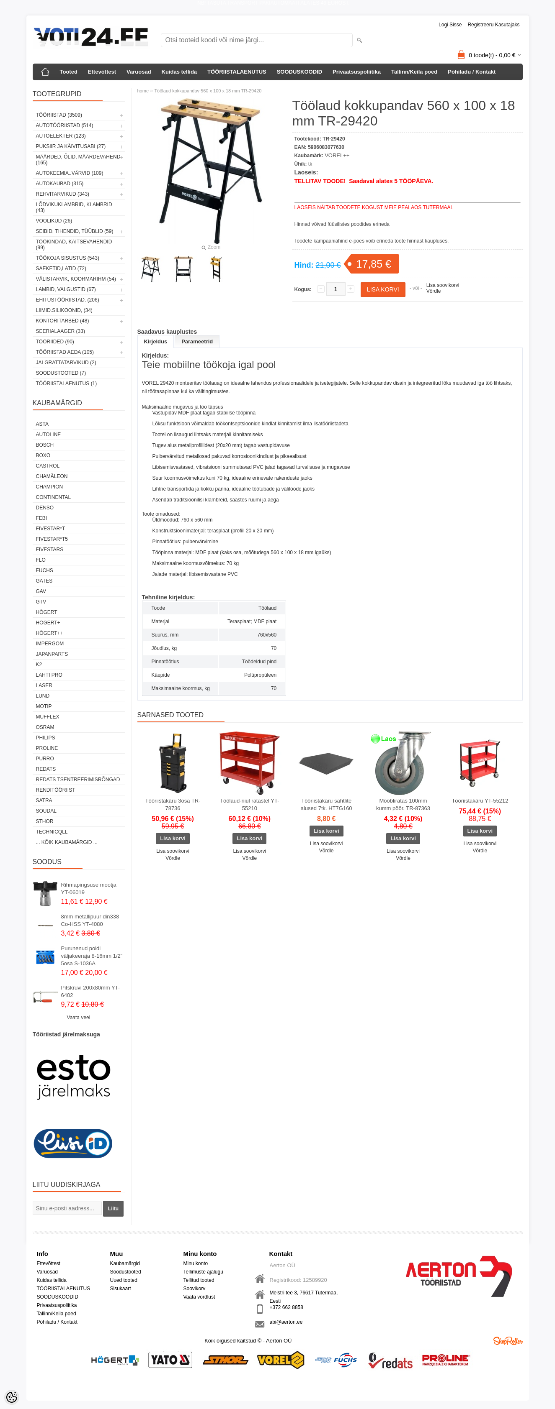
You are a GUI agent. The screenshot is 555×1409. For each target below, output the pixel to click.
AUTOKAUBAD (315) (60, 184)
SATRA (44, 800)
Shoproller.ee (508, 1341)
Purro (45, 759)
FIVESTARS (50, 549)
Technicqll (52, 832)
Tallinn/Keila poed (414, 72)
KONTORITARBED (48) (62, 321)
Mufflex (47, 717)
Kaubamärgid (125, 1263)
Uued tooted (123, 1280)
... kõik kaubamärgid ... (67, 842)
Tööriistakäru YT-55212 (480, 801)
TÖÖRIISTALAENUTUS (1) (66, 383)
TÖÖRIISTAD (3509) (59, 115)
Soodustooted (125, 1272)
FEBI (41, 518)
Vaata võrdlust (199, 1297)
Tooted (68, 72)
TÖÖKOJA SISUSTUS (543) (67, 258)
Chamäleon (52, 476)
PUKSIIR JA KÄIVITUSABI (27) (71, 146)
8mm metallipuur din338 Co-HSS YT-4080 (90, 920)
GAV (41, 591)
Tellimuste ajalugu (203, 1272)
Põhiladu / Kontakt (472, 72)
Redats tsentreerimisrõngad (78, 779)
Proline (47, 748)
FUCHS (44, 570)
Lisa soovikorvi (442, 285)
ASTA (42, 424)
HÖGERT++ (49, 633)
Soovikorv (194, 1288)
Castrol (48, 466)
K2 (39, 664)
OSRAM (45, 727)
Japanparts (52, 654)
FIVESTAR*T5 (52, 539)
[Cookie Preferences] (11, 1397)
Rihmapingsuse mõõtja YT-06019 (88, 888)
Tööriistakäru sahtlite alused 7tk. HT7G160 (326, 804)
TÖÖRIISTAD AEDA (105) (65, 352)
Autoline (48, 434)
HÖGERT (46, 612)
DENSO (45, 508)
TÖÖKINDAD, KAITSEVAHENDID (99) (74, 245)
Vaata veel (78, 1017)
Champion (49, 487)
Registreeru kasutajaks (493, 25)
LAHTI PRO (49, 675)
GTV (41, 602)
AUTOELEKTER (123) (61, 136)
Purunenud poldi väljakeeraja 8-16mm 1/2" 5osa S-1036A (92, 956)
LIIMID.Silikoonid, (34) (64, 310)
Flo (41, 560)
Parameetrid (197, 341)
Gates (44, 581)
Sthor (45, 821)
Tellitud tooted (198, 1280)
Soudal (46, 811)
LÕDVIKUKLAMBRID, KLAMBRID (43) (74, 207)
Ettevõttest (102, 72)
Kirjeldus (156, 341)
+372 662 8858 (286, 1307)
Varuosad (138, 72)
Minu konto (195, 1263)
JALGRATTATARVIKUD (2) (66, 363)
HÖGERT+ (48, 623)
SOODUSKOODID (299, 72)
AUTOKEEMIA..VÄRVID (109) (69, 173)
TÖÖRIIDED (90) (55, 342)
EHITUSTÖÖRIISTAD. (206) (67, 300)
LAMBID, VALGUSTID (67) (66, 289)
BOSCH (45, 445)
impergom (50, 644)
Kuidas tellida (179, 72)
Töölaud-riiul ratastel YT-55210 (249, 804)
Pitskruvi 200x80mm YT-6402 (90, 991)
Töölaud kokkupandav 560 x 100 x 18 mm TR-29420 (207, 90)
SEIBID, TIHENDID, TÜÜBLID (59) (75, 231)
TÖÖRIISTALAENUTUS (236, 72)
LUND (43, 696)
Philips (45, 738)
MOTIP (44, 706)
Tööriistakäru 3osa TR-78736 (173, 804)
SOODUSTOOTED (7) (61, 373)
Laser (44, 685)
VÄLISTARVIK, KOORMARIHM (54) (76, 279)
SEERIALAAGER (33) (60, 331)
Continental (53, 497)
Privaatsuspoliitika (357, 72)
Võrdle (433, 291)
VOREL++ (337, 155)
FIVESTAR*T (50, 529)
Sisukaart (120, 1288)
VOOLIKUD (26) (54, 221)
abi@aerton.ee (286, 1322)
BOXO (43, 455)
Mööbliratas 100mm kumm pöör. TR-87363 (403, 804)
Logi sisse (450, 25)
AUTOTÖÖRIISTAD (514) (64, 125)
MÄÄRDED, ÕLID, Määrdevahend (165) (78, 160)
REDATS (46, 769)
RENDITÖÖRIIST (55, 790)
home (143, 90)
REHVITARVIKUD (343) (63, 194)
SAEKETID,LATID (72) (61, 268)
